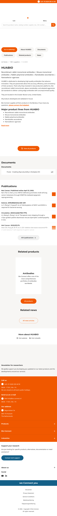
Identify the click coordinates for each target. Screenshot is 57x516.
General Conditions (28, 497)
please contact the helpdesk (19, 105)
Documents (42, 50)
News (39, 55)
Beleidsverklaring (28, 500)
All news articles (28, 321)
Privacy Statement (28, 493)
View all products (28, 149)
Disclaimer (28, 490)
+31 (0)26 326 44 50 (13, 384)
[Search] (26, 25)
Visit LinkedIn (34, 338)
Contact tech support (12, 458)
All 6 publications (28, 238)
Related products (25, 55)
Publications (8, 55)
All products (28, 301)
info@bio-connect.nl (14, 398)
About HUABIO (26, 50)
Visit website (22, 338)
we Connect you (28, 483)
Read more (5, 125)
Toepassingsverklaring (28, 503)
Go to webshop (9, 50)
